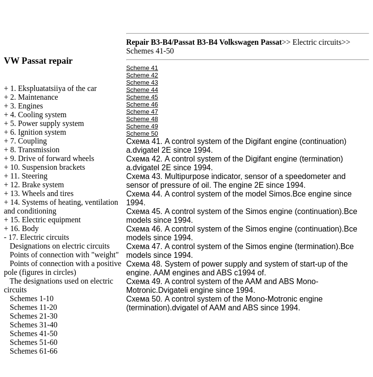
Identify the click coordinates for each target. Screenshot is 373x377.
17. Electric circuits (38, 237)
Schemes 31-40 (33, 325)
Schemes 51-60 (33, 342)
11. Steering (29, 176)
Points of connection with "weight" (64, 255)
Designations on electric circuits (60, 246)
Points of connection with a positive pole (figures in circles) (62, 267)
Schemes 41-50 (33, 333)
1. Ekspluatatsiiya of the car (53, 88)
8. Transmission (34, 149)
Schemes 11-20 (33, 307)
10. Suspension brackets (47, 167)
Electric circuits (316, 42)
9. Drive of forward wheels (52, 158)
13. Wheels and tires (41, 193)
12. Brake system (37, 184)
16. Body (24, 228)
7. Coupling (28, 141)
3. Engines (26, 106)
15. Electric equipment (45, 219)
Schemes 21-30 (33, 316)
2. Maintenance (34, 97)
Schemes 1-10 (31, 298)
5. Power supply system (47, 123)
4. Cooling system (38, 114)
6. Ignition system (38, 132)
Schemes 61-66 (33, 351)
